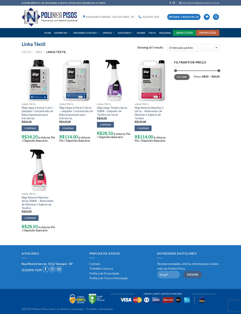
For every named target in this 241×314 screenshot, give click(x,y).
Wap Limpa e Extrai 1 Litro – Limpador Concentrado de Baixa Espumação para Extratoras (38, 113)
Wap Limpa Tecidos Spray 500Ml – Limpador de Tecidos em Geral (112, 111)
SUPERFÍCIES (62, 33)
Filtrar (182, 76)
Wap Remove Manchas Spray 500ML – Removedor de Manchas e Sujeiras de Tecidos (38, 203)
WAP (39, 52)
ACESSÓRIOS (126, 33)
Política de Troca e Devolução (108, 278)
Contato (94, 263)
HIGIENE (141, 33)
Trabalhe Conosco (101, 268)
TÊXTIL (152, 33)
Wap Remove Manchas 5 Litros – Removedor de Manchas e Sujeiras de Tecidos (149, 113)
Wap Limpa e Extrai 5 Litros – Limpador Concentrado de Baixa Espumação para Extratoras (76, 113)
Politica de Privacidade (104, 273)
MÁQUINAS (165, 33)
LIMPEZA (108, 33)
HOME (47, 33)
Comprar (30, 128)
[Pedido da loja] (193, 47)
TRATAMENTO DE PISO (86, 33)
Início (26, 52)
